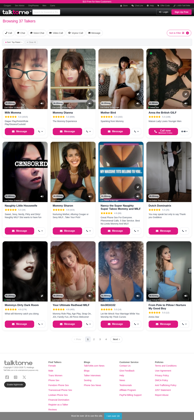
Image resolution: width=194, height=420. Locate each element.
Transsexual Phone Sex (60, 390)
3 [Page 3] (100, 339)
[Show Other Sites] (31, 10)
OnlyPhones (33, 5)
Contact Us (124, 365)
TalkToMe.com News (94, 365)
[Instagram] (16, 377)
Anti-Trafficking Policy (165, 385)
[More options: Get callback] (40, 131)
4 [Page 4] (106, 339)
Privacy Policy (162, 375)
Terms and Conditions (166, 365)
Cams (52, 5)
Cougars (7, 5)
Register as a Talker (58, 404)
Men (44, 5)
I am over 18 (113, 416)
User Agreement (163, 370)
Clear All (31, 42)
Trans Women (55, 375)
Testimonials (125, 385)
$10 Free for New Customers (97, 1)
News (122, 380)
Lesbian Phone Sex (58, 395)
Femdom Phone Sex (58, 385)
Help (150, 5)
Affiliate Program (127, 390)
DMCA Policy (161, 380)
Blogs (86, 370)
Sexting (87, 380)
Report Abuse (162, 395)
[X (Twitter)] (24, 377)
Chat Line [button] (137, 5)
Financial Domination (58, 400)
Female (52, 365)
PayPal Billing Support (130, 395)
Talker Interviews (92, 375)
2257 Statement (163, 390)
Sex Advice (19, 5)
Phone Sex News (92, 385)
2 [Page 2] (94, 339)
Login (163, 12)
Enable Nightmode (15, 384)
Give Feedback (126, 370)
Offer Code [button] (164, 5)
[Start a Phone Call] (163, 131)
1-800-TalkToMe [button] (182, 5)
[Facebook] (8, 377)
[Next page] (116, 339)
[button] (151, 53)
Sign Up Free (181, 12)
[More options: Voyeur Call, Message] (184, 131)
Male (50, 370)
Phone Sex (53, 380)
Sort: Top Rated (13, 42)
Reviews (52, 409)
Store (124, 5)
